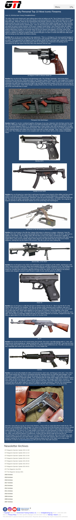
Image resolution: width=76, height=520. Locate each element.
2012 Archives (9, 488)
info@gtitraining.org (46, 512)
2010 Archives (9, 493)
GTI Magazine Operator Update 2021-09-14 (17, 463)
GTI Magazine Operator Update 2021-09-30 (17, 461)
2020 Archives (9, 474)
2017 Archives (9, 482)
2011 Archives (9, 491)
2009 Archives (9, 496)
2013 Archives (9, 485)
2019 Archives (9, 477)
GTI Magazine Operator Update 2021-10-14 (17, 458)
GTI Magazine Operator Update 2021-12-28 (17, 450)
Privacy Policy (12, 514)
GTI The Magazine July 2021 (13, 469)
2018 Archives (9, 480)
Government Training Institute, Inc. (27, 512)
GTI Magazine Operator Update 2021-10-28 (17, 455)
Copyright (7, 512)
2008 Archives (9, 499)
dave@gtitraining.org (26, 439)
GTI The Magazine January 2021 (14, 472)
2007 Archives (9, 502)
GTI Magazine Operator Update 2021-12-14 (17, 453)
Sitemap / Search (53, 514)
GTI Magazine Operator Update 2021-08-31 (17, 466)
